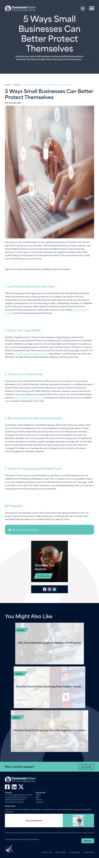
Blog (37, 797)
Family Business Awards (14, 802)
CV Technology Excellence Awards (18, 794)
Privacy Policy (74, 852)
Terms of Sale (60, 852)
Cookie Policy (89, 852)
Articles (16, 84)
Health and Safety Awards (15, 799)
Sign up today (86, 766)
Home (7, 84)
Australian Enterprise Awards (16, 797)
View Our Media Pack (33, 821)
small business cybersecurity (29, 397)
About (38, 794)
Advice (26, 529)
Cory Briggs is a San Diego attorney (31, 353)
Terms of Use (47, 852)
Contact (39, 799)
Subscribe (40, 802)
